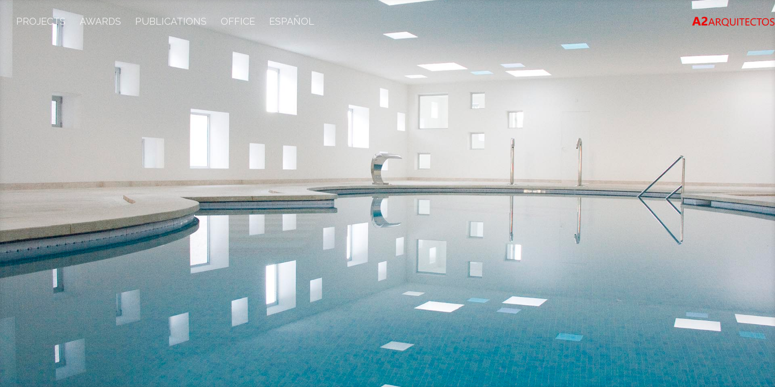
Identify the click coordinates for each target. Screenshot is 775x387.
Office (238, 22)
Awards (100, 22)
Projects (41, 22)
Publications (171, 22)
